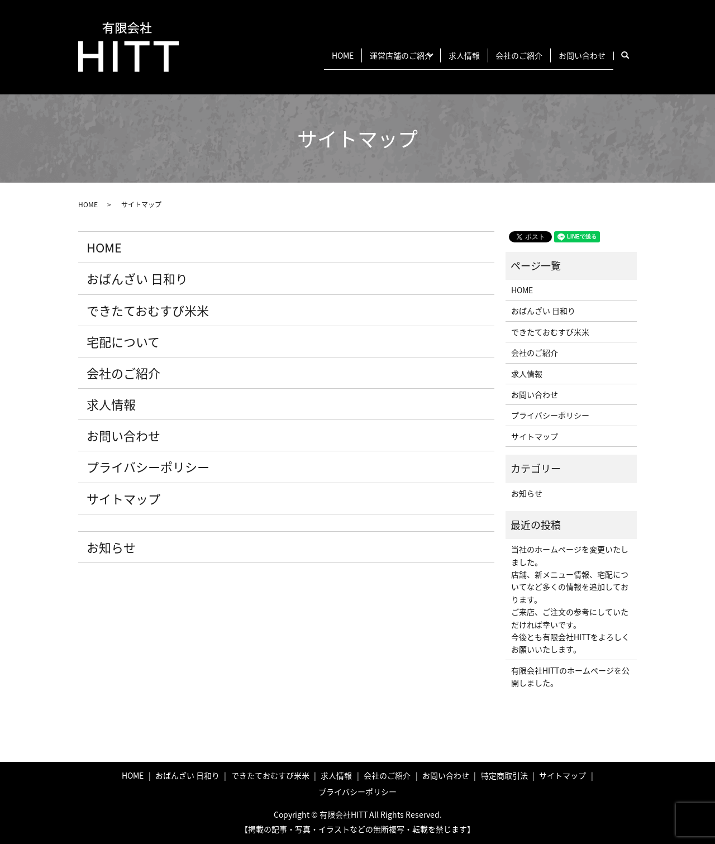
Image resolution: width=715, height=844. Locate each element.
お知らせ (111, 547)
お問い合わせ (578, 54)
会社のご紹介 (507, 54)
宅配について (123, 341)
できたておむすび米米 (148, 310)
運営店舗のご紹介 (367, 54)
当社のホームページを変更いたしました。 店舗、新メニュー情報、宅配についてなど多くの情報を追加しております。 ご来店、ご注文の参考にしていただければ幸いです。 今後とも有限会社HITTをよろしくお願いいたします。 (570, 599)
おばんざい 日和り (137, 278)
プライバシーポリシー (148, 466)
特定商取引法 (504, 775)
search (631, 55)
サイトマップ (123, 498)
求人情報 (445, 54)
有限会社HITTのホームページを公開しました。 (570, 676)
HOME (301, 54)
